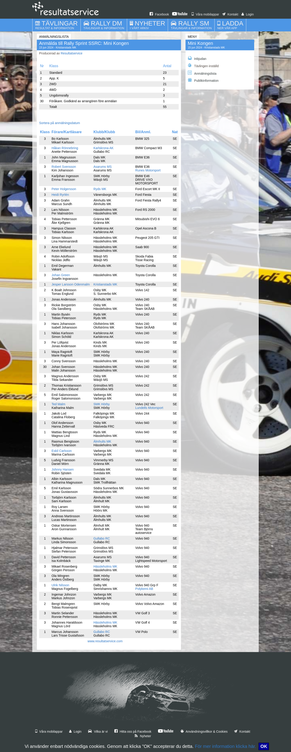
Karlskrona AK (103, 148)
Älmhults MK (102, 441)
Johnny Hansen (63, 469)
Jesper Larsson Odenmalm (71, 284)
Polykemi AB (144, 589)
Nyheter (142, 736)
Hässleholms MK (105, 566)
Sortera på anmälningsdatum (59, 123)
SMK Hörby (101, 404)
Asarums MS (102, 166)
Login (247, 14)
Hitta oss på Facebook (132, 731)
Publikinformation (203, 80)
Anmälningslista (202, 73)
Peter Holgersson (64, 189)
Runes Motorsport (148, 170)
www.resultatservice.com (105, 641)
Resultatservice (72, 53)
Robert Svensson (64, 166)
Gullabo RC (101, 538)
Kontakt (230, 14)
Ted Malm (58, 404)
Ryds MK (99, 189)
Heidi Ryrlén (60, 194)
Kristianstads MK (105, 284)
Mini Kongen (200, 43)
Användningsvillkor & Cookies (204, 731)
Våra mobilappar (205, 14)
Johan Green (61, 275)
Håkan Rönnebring (65, 148)
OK (263, 746)
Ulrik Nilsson (60, 585)
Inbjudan (197, 58)
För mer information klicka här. (225, 746)
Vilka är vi (98, 731)
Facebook (159, 14)
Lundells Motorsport (149, 408)
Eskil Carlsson (62, 451)
